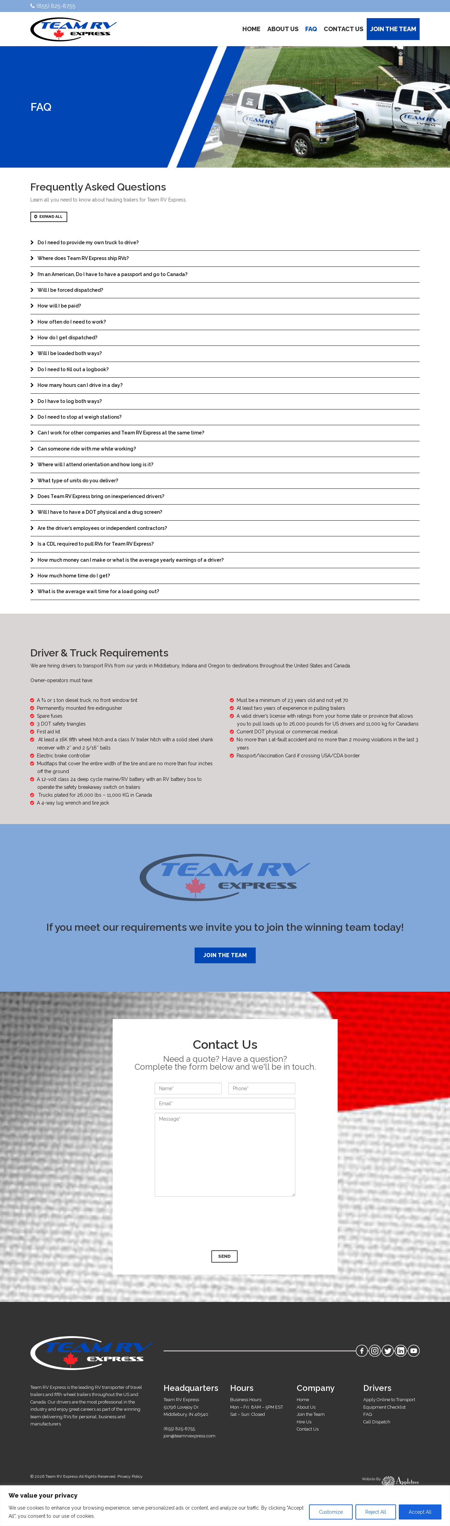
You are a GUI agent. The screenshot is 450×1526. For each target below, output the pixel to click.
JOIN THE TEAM (393, 28)
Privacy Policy (130, 1476)
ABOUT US (282, 28)
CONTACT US (343, 28)
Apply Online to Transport (389, 1399)
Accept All (420, 1512)
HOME (251, 28)
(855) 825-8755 (52, 6)
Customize (331, 1512)
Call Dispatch (376, 1421)
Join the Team (225, 955)
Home (303, 1399)
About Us (306, 1407)
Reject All (375, 1512)
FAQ (311, 28)
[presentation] (225, 1222)
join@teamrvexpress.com (189, 1435)
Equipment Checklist (384, 1407)
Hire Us (304, 1421)
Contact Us (308, 1429)
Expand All (48, 216)
